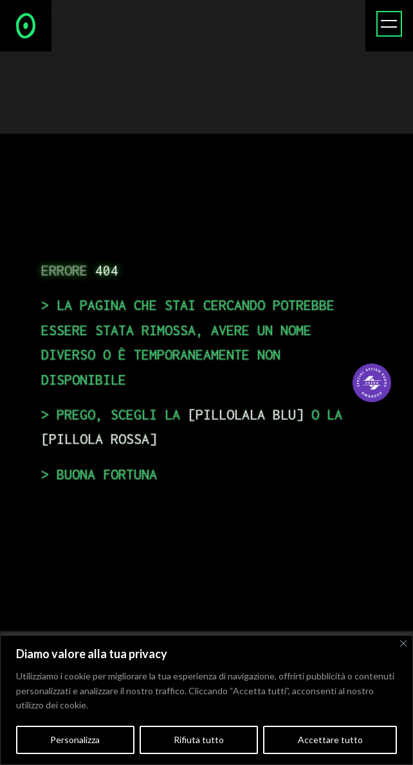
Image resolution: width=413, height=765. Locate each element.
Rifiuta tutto (199, 739)
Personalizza (75, 739)
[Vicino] (403, 643)
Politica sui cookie (126, 704)
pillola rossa (99, 438)
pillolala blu (246, 414)
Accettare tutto (330, 739)
